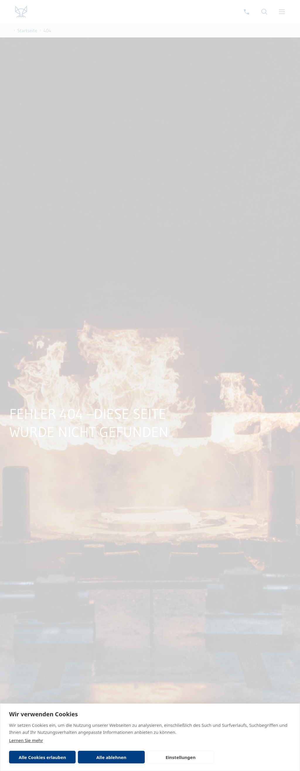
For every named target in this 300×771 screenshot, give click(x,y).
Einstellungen (180, 757)
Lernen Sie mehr (26, 740)
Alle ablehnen (111, 757)
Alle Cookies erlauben (42, 757)
